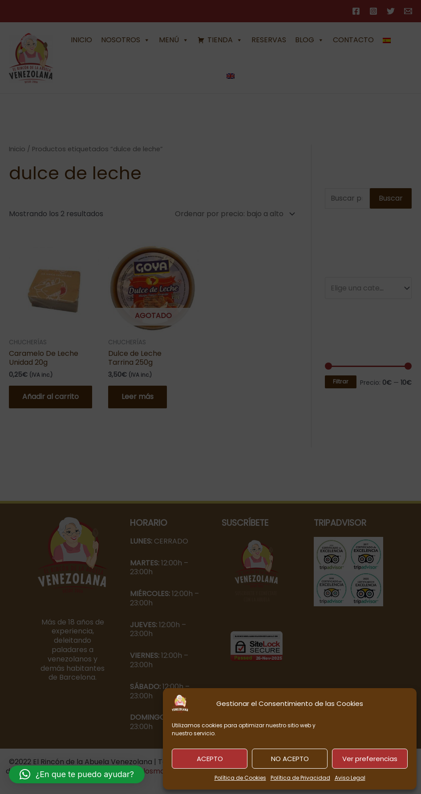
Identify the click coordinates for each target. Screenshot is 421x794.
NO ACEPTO (290, 758)
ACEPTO (210, 758)
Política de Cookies (240, 778)
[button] (77, 774)
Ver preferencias (369, 758)
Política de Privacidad (300, 778)
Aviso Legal (350, 778)
